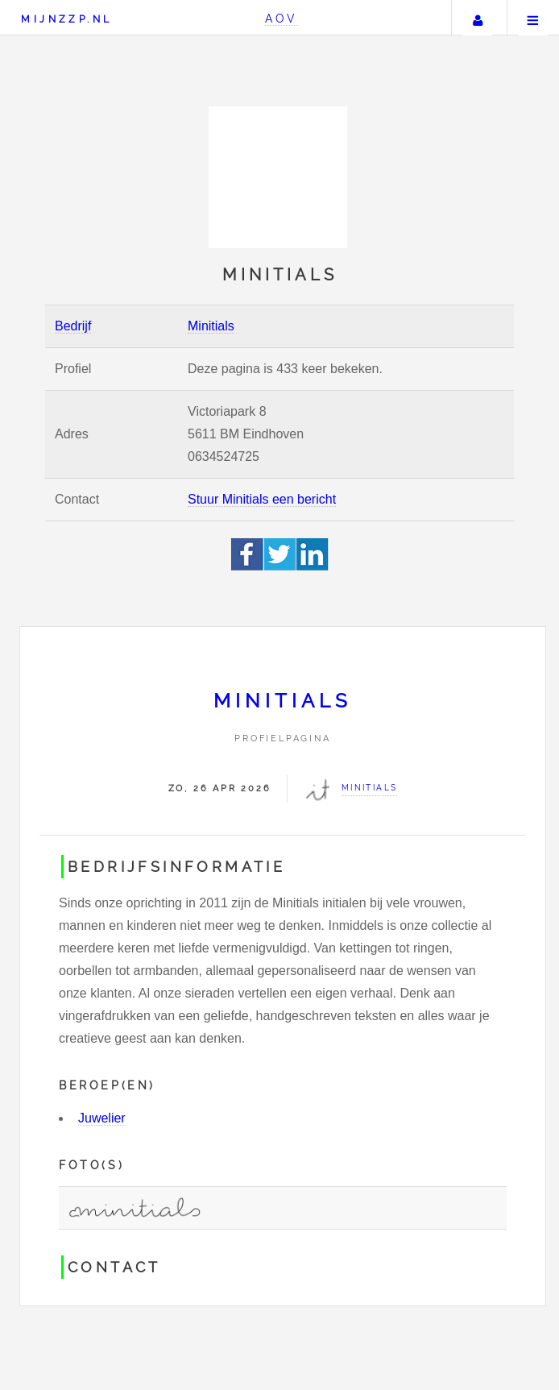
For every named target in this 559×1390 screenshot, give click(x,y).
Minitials (211, 326)
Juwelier (102, 1118)
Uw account (477, 17)
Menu (533, 17)
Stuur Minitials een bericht (262, 499)
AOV (281, 18)
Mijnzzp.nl (66, 19)
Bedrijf (73, 326)
